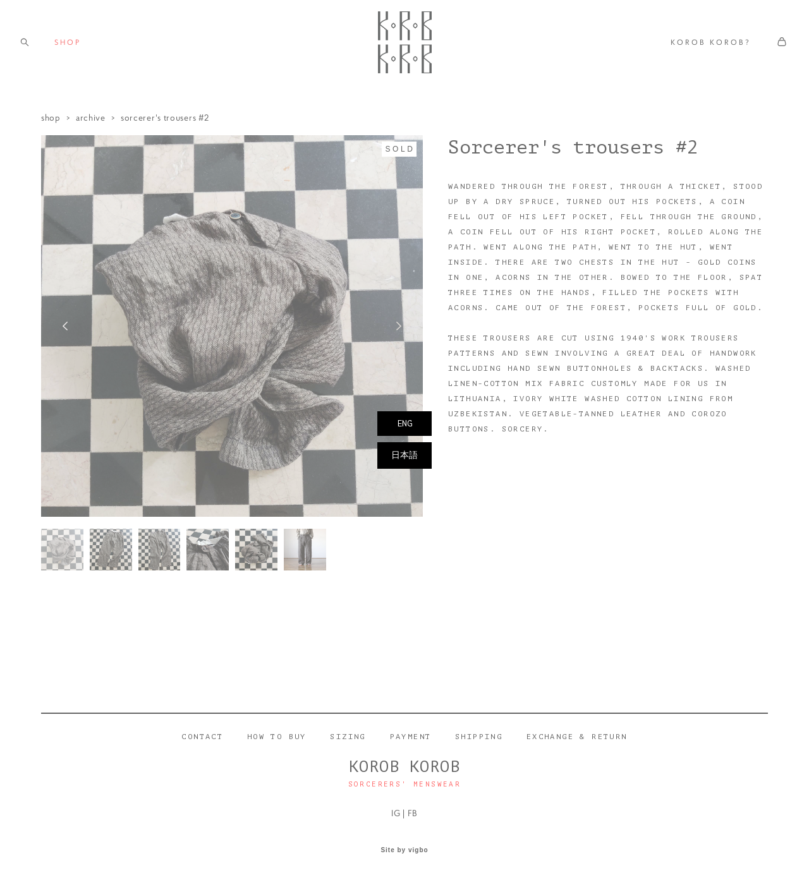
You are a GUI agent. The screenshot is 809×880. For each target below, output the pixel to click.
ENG (404, 423)
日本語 (404, 455)
